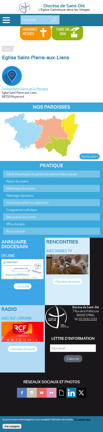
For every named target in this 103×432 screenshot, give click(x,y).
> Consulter (22, 286)
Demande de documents (21, 217)
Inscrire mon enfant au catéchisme (27, 203)
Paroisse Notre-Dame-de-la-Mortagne (25, 89)
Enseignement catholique (21, 210)
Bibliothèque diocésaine (20, 188)
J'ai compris (12, 427)
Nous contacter (15, 231)
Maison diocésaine (17, 181)
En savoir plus (82, 421)
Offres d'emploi (15, 224)
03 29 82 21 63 (88, 319)
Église (7, 49)
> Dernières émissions (67, 282)
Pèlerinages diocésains (19, 195)
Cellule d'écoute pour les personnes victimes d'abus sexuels (41, 174)
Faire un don (62, 31)
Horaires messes (30, 31)
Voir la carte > (89, 156)
